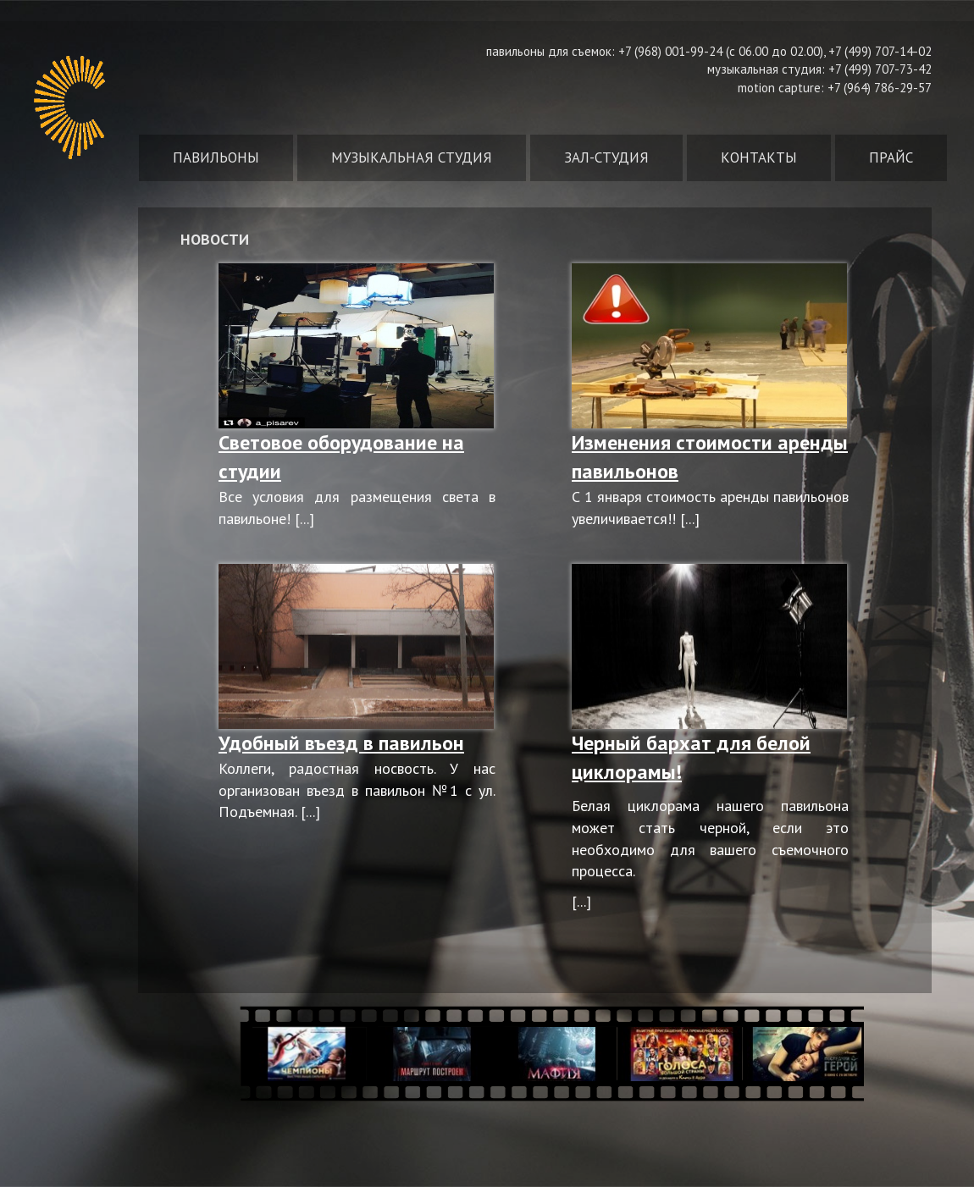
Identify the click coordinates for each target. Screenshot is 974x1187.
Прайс (891, 157)
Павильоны (216, 157)
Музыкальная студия (411, 157)
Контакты (759, 157)
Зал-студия (606, 157)
